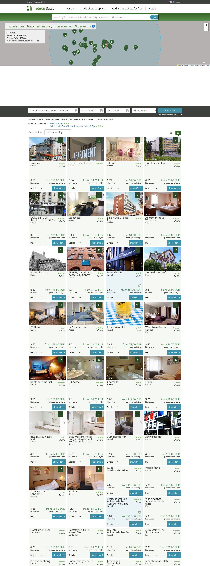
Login (29, 2)
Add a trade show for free (127, 8)
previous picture (30, 149)
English (177, 2)
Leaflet (180, 65)
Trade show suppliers (93, 8)
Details (36, 188)
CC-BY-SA (207, 65)
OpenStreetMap (194, 65)
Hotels (152, 8)
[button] (102, 44)
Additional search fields (168, 114)
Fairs (70, 8)
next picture (64, 149)
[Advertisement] (105, 86)
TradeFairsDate (40, 8)
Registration (39, 2)
